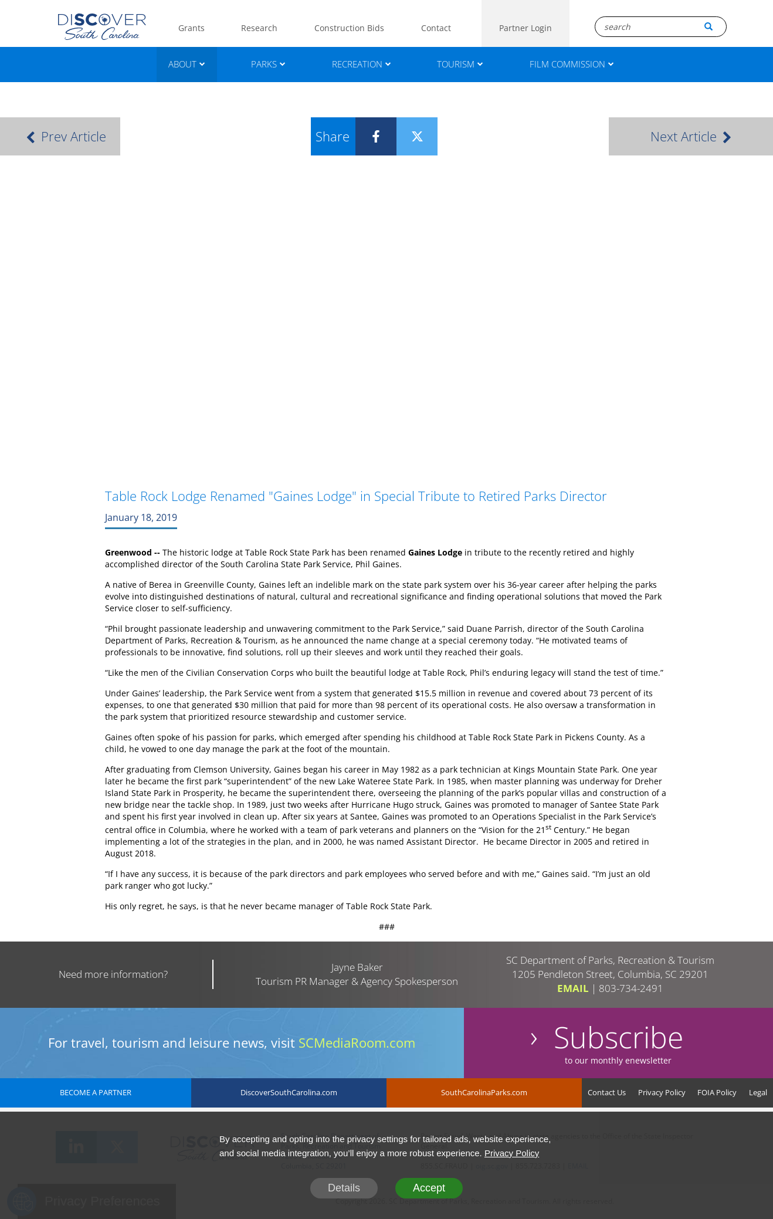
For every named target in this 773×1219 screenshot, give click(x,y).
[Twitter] (408, 136)
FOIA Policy (717, 1092)
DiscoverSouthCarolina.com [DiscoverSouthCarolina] (288, 1092)
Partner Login (525, 27)
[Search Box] (661, 26)
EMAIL (573, 988)
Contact (436, 27)
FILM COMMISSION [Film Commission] (572, 64)
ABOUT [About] (186, 64)
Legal (758, 1092)
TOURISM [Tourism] (460, 64)
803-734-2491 (631, 988)
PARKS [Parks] (268, 64)
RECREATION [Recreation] (361, 64)
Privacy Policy (662, 1092)
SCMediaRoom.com (357, 1042)
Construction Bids (349, 27)
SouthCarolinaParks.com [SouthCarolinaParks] (484, 1092)
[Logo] (102, 27)
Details (344, 1188)
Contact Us (607, 1092)
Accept (429, 1188)
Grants (191, 27)
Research (259, 27)
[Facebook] (367, 136)
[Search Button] (708, 26)
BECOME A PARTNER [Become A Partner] (95, 1092)
